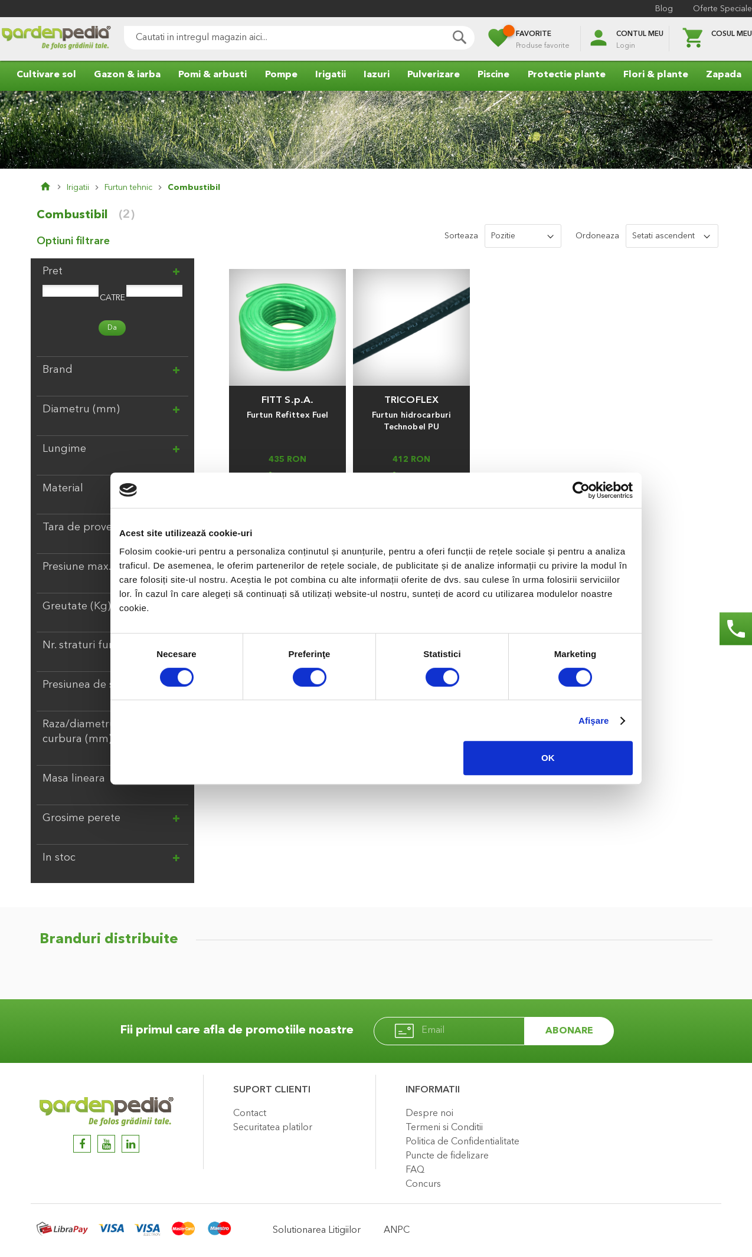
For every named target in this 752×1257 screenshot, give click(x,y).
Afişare (593, 721)
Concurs (423, 1184)
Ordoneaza (597, 236)
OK (548, 758)
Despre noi (429, 1113)
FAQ (415, 1170)
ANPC (397, 1230)
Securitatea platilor (272, 1128)
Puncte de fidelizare (447, 1156)
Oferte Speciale (722, 9)
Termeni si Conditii (444, 1128)
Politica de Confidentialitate (462, 1142)
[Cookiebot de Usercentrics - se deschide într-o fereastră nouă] (581, 490)
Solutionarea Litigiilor (317, 1230)
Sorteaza (461, 236)
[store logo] (56, 39)
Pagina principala (53, 187)
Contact (249, 1113)
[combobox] (299, 38)
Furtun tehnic (128, 187)
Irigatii (78, 187)
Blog (664, 9)
